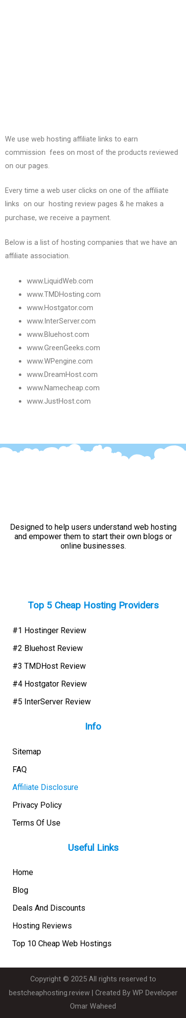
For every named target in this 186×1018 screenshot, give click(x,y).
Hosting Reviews (42, 925)
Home (22, 872)
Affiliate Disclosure (45, 787)
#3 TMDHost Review (49, 666)
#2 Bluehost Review (47, 648)
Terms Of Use (36, 823)
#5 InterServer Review (51, 701)
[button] (177, 17)
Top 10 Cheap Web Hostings (62, 943)
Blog (20, 890)
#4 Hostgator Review (49, 684)
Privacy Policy (37, 805)
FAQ (19, 769)
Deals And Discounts (48, 908)
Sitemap (26, 751)
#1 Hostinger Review (49, 630)
